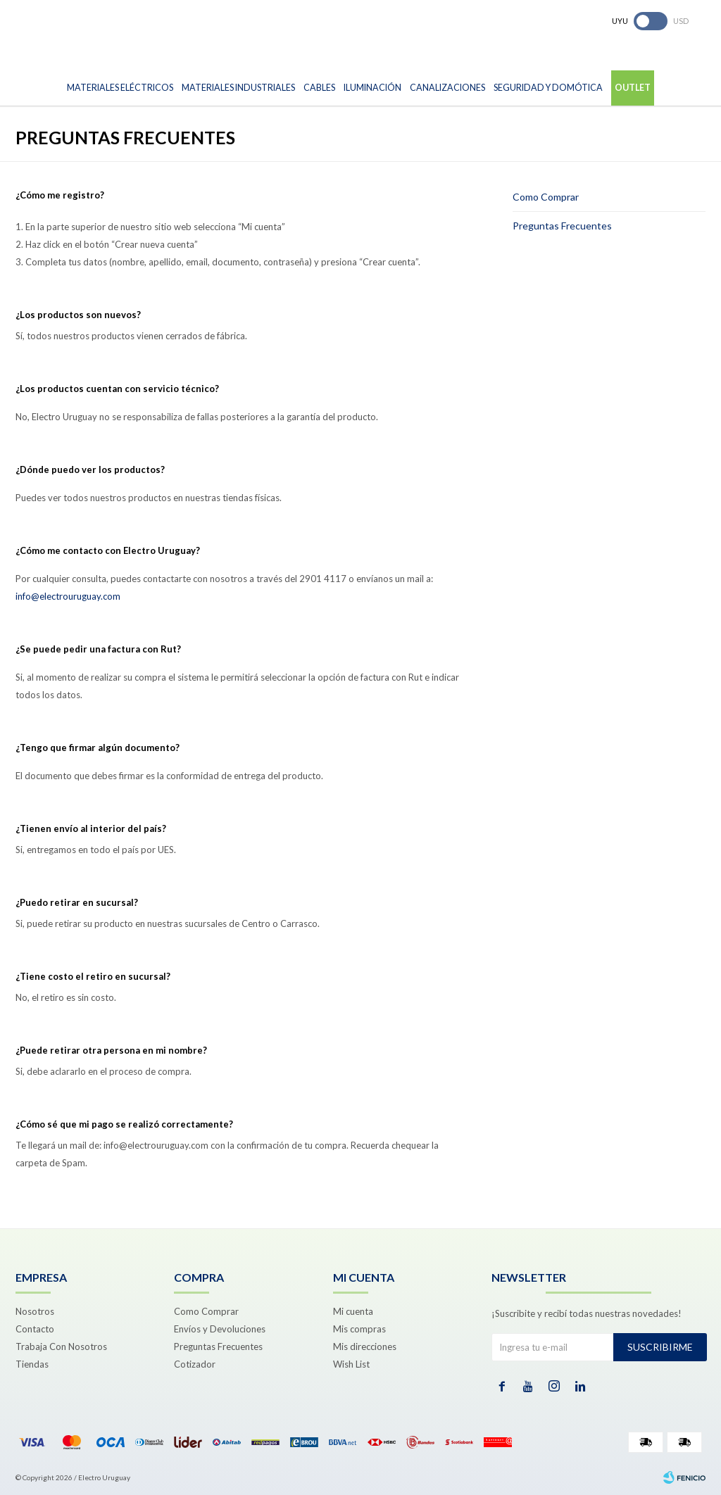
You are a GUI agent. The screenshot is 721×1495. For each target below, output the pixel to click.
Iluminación (372, 87)
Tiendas (32, 1364)
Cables (319, 87)
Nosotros (34, 1311)
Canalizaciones (447, 87)
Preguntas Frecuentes (562, 226)
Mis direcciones (364, 1346)
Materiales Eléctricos (120, 87)
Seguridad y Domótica (548, 87)
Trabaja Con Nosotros (61, 1346)
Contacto (34, 1329)
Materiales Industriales (238, 87)
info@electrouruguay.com (67, 596)
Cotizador (194, 1364)
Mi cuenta (353, 1311)
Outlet (633, 87)
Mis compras (359, 1329)
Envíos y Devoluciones (219, 1329)
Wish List (351, 1364)
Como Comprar (546, 197)
